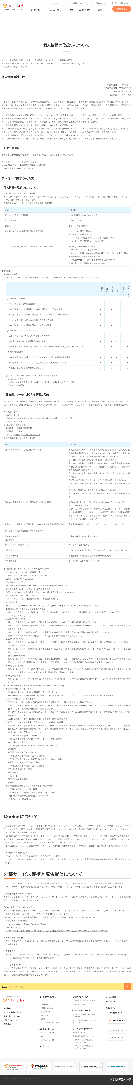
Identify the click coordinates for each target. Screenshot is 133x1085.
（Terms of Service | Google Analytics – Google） (27, 924)
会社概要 (7, 1008)
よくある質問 (113, 3)
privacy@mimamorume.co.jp (20, 168)
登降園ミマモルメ (79, 1032)
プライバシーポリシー (12, 1020)
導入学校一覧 (45, 1012)
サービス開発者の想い (12, 1012)
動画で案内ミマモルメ (12, 1016)
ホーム (4, 987)
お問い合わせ (124, 3)
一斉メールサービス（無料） (51, 1023)
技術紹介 (44, 1019)
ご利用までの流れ (47, 1008)
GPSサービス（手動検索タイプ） (84, 1001)
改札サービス (45, 1036)
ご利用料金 (44, 1004)
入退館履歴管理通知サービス (83, 1036)
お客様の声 (44, 1015)
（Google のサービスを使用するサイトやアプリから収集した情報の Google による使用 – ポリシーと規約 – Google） (57, 931)
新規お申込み (121, 9)
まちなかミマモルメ (80, 1004)
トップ (43, 1001)
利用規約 (7, 1024)
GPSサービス (44, 1046)
